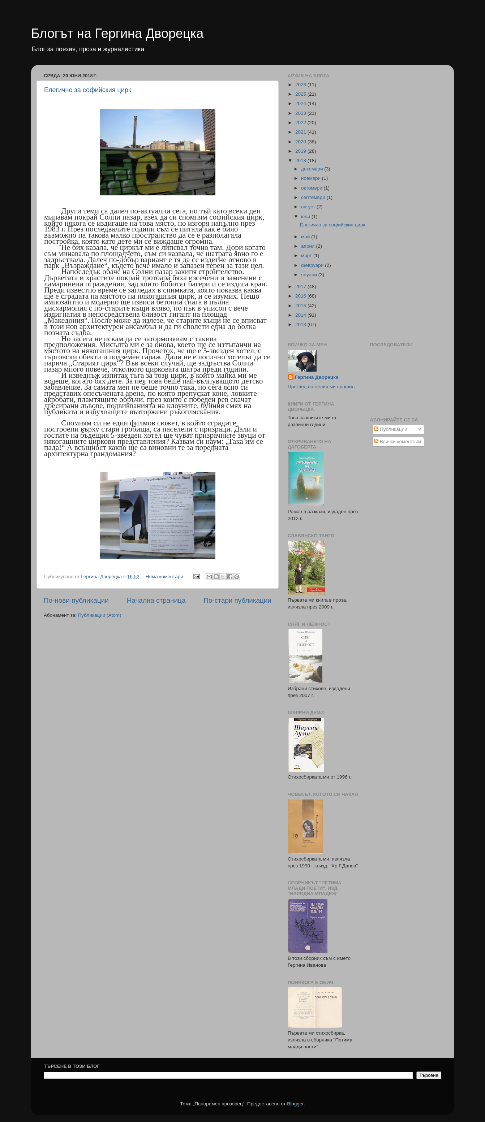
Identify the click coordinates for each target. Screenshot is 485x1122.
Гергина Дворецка (316, 377)
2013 (301, 324)
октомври (312, 188)
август (309, 206)
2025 (301, 94)
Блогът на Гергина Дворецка (117, 33)
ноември (311, 178)
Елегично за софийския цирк (87, 90)
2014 (301, 315)
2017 (301, 286)
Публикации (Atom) (99, 615)
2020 (301, 141)
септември (313, 197)
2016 (301, 296)
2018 (301, 160)
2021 (301, 132)
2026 (301, 84)
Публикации (390, 429)
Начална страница (156, 600)
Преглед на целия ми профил (321, 386)
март (307, 255)
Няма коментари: (166, 576)
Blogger (295, 1103)
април (308, 246)
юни (306, 216)
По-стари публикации (237, 600)
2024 (301, 103)
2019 (301, 151)
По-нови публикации (76, 600)
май (306, 236)
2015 (301, 305)
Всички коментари (397, 441)
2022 (301, 122)
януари (309, 274)
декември (312, 169)
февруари (313, 265)
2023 (301, 113)
